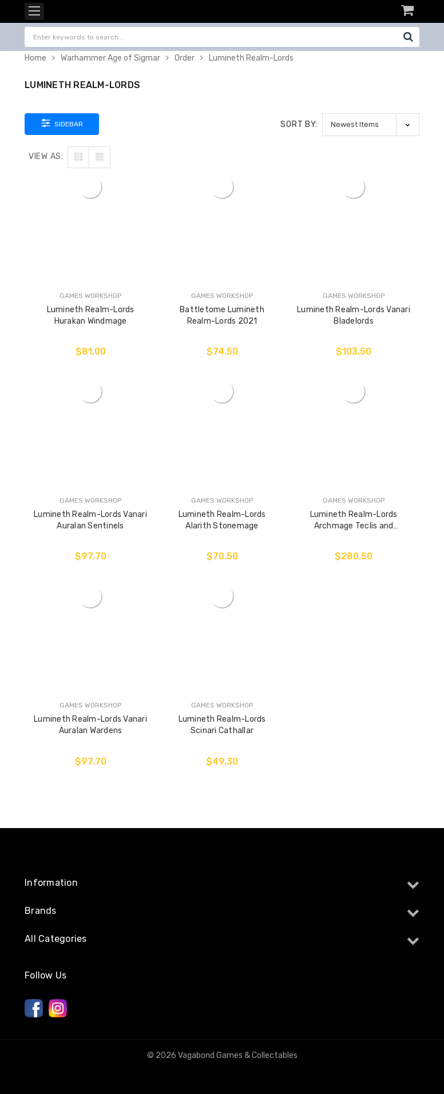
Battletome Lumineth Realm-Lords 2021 (222, 315)
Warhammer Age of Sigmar (110, 58)
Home (35, 58)
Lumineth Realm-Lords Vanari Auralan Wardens (90, 724)
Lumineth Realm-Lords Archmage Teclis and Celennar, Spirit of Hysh (353, 521)
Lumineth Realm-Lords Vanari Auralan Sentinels (90, 520)
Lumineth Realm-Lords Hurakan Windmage (90, 315)
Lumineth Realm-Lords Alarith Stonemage (222, 520)
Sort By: (299, 124)
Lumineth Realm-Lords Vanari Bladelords (353, 315)
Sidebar (62, 123)
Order (185, 58)
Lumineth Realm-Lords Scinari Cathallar (222, 724)
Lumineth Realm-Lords (251, 58)
